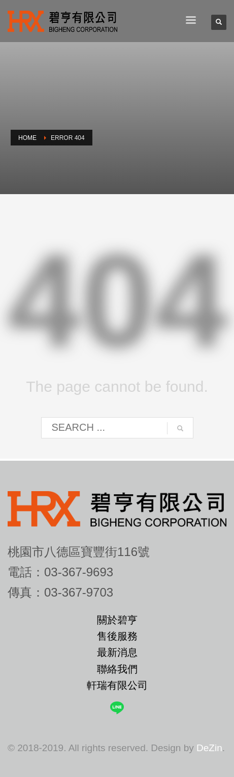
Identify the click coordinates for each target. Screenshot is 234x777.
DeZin (209, 748)
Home (27, 137)
